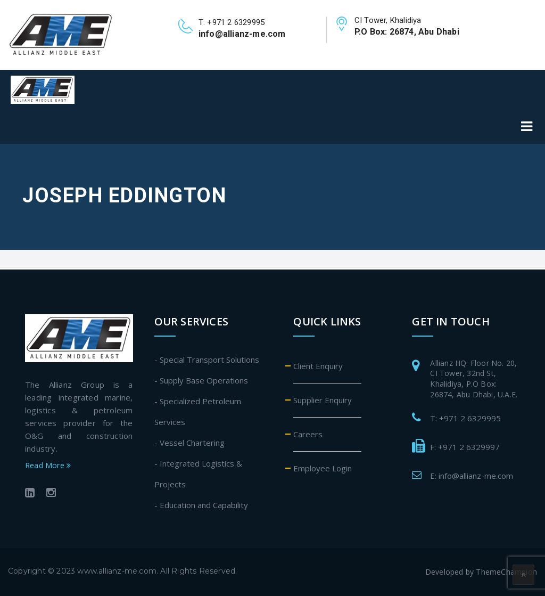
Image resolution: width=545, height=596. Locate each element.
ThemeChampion (506, 572)
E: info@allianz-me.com (471, 475)
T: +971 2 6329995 (465, 418)
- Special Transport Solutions (206, 359)
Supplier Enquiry (322, 400)
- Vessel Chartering (189, 442)
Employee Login (322, 468)
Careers (308, 434)
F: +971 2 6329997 (465, 447)
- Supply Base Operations (201, 380)
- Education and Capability (201, 505)
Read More (48, 465)
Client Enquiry (318, 366)
